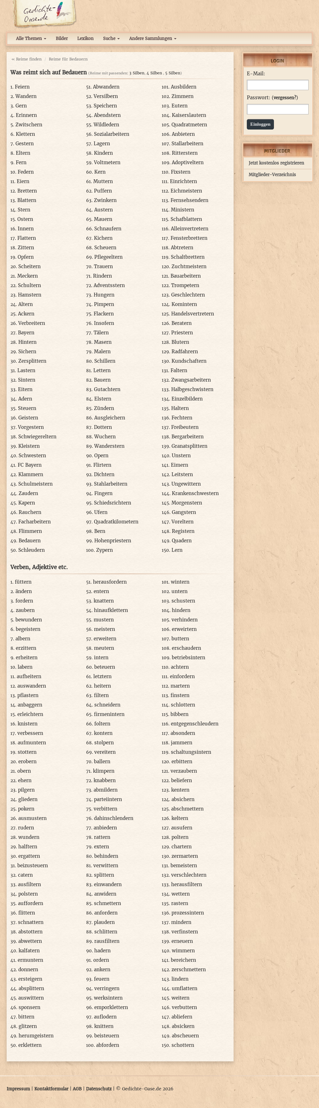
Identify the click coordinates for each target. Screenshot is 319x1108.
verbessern (30, 733)
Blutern (180, 342)
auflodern (105, 1017)
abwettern (30, 941)
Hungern (104, 295)
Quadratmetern (189, 125)
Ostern (25, 219)
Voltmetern (107, 162)
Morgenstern (186, 503)
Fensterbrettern (189, 238)
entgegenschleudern (194, 724)
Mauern (103, 219)
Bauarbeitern (186, 276)
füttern (23, 582)
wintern (180, 582)
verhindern (184, 620)
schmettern (107, 903)
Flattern (26, 238)
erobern (27, 762)
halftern (27, 847)
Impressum (18, 1089)
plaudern (104, 922)
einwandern (108, 884)
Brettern (27, 191)
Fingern (103, 493)
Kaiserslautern (189, 115)
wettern (180, 894)
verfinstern (184, 932)
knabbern (105, 780)
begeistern (28, 629)
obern (24, 771)
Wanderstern (109, 446)
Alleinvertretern (189, 229)
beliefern (181, 780)
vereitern (105, 752)
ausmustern (32, 818)
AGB (77, 1089)
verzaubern (184, 771)
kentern (180, 790)
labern (25, 667)
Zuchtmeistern (188, 266)
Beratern (181, 323)
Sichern (27, 352)
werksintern (108, 998)
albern (22, 639)
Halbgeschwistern (192, 389)
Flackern (104, 314)
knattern (104, 601)
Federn (26, 172)
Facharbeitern (34, 522)
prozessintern (187, 913)
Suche (111, 38)
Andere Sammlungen (153, 38)
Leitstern (182, 474)
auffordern (30, 903)
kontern (103, 733)
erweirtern (184, 629)
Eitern (25, 389)
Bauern (102, 380)
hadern (102, 951)
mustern (104, 620)
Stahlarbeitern (110, 484)
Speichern (105, 106)
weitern (180, 998)
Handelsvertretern (192, 314)
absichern (182, 799)
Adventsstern (109, 285)
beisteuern (106, 1036)
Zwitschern (28, 125)
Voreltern (182, 522)
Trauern (103, 266)
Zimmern (182, 96)
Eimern (179, 465)
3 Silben (136, 73)
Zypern (104, 550)
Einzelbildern (187, 399)
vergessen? (285, 98)
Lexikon (85, 38)
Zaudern (28, 493)
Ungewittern (186, 484)
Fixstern (180, 172)
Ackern (26, 314)
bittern (26, 1017)
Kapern (26, 503)
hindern (181, 610)
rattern (102, 837)
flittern (26, 913)
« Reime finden (26, 59)
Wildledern (106, 125)
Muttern (103, 181)
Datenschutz (99, 1089)
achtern (180, 667)
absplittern (31, 988)
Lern (177, 550)
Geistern (28, 418)
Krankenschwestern (195, 493)
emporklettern (111, 1007)
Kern (100, 172)
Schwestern (32, 456)
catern (25, 875)
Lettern (102, 370)
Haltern (180, 408)
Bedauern (30, 541)
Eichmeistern (186, 191)
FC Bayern (30, 465)
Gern (21, 106)
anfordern (106, 913)
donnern (28, 969)
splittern (104, 875)
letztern (102, 676)
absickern (183, 1026)
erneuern (182, 941)
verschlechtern (188, 875)
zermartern (184, 856)
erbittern (181, 762)
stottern (27, 752)
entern (101, 591)
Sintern (26, 380)
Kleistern (29, 446)
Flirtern (102, 465)
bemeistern (184, 866)
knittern (103, 1026)
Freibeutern (185, 427)
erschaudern (186, 648)
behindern (106, 856)
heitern (102, 686)
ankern (102, 969)
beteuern (104, 667)
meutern (104, 648)
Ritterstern (185, 153)
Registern (183, 531)
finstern (180, 695)
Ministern (182, 210)
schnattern (31, 922)
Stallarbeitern (187, 144)
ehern (25, 780)
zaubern (25, 610)
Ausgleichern (109, 418)
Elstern (102, 399)
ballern (102, 762)
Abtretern (182, 248)
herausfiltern (186, 884)
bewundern (28, 620)
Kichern (103, 238)
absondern (183, 733)
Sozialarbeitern (111, 134)
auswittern (31, 998)
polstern (28, 894)
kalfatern (29, 951)
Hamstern (29, 295)
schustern (183, 601)
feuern (101, 979)
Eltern (23, 153)
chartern (181, 847)
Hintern (27, 342)
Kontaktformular (51, 1089)
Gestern (24, 144)
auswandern (31, 686)
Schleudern (31, 550)
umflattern (184, 988)
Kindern (103, 153)
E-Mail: (256, 74)
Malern (102, 352)
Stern (24, 210)
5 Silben (172, 73)
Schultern (29, 285)
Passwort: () (272, 98)
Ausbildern (183, 87)
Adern (25, 399)
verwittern (105, 866)
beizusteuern (32, 866)
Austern (103, 210)
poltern (179, 837)
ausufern (181, 828)
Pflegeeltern (108, 257)
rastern (179, 903)
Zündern (104, 408)
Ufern (100, 512)
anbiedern (105, 828)
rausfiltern (106, 941)
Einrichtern (183, 181)
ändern (23, 591)
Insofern (104, 323)
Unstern (181, 456)
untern (179, 591)
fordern (24, 601)
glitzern (28, 1026)
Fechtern (181, 418)
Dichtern (104, 474)
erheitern (27, 658)
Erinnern (26, 115)
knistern (28, 724)
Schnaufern (107, 229)
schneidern (107, 705)
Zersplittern (32, 361)
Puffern (103, 191)
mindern (181, 922)
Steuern (27, 408)
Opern (101, 456)
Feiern (22, 87)
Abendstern (107, 115)
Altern (25, 304)
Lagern (102, 144)
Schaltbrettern (188, 257)
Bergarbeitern (187, 437)
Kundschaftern (188, 361)
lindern (179, 979)
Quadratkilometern (116, 522)
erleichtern (30, 714)
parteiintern (108, 799)
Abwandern (106, 87)
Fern (21, 162)
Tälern (101, 333)
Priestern (182, 333)
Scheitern (29, 266)
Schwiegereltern (37, 437)
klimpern (103, 771)
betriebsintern (188, 658)
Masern (103, 342)
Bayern (26, 333)
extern (101, 847)
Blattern (26, 200)
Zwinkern (105, 200)
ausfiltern (29, 884)
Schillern (104, 361)
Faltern (179, 370)
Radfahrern (184, 352)
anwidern (105, 894)
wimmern (183, 951)
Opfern (26, 257)
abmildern (106, 790)
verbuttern (184, 1007)
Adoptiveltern (188, 162)
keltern (179, 818)
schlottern (183, 705)
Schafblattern (186, 219)
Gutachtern (107, 389)
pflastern (27, 695)
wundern (28, 837)
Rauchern (30, 512)
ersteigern (30, 979)
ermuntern (30, 960)
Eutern (179, 106)
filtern (101, 695)
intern (101, 658)
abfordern (107, 1045)
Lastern (26, 370)
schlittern (105, 932)
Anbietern (183, 134)
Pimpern (104, 304)
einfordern (182, 676)
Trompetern (185, 285)
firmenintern (109, 714)
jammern (181, 743)
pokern (26, 809)
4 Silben (154, 73)
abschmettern (187, 809)
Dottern (103, 427)
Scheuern (105, 248)
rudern (26, 828)
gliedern (28, 799)
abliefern (181, 1017)
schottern (182, 1045)
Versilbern (106, 96)
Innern (26, 229)
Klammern (30, 474)
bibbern (179, 714)
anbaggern (30, 705)
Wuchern (105, 437)
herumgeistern (36, 1036)
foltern (102, 724)
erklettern (30, 1045)
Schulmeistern (35, 484)
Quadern (182, 541)
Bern (99, 531)
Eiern (23, 181)
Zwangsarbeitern (191, 380)
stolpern (104, 743)
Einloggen (260, 124)
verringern (106, 988)
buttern (180, 639)
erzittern (26, 648)
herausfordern (110, 582)
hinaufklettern (111, 610)
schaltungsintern (191, 752)
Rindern (102, 276)
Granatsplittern (189, 446)
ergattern (29, 856)
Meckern (27, 276)
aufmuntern (32, 743)
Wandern (26, 96)
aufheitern (29, 676)
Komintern (184, 304)
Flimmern (30, 531)
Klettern (25, 134)
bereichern (183, 960)
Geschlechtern (188, 295)
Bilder (62, 38)
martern (180, 686)
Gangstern (184, 512)
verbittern (105, 809)
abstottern (30, 932)
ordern (101, 960)
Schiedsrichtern (112, 503)
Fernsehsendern (189, 200)
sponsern (29, 1007)
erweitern (105, 639)
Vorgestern (31, 427)
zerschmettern (188, 969)
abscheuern (185, 1036)
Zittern (26, 248)
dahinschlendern (113, 818)
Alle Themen (31, 38)
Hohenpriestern (112, 541)
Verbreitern (31, 323)
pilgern (26, 790)
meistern (104, 629)
